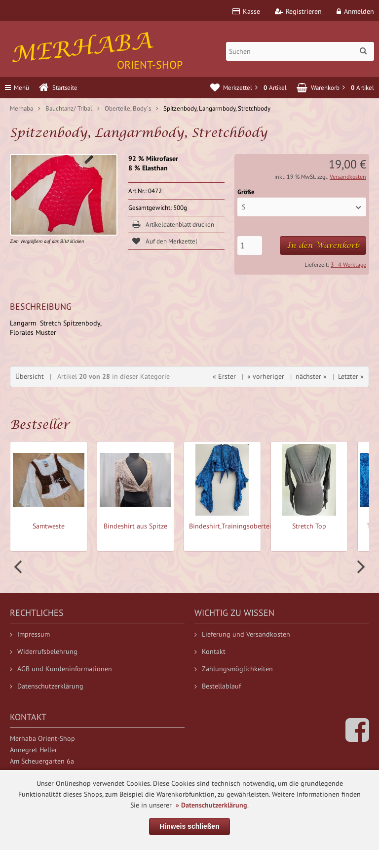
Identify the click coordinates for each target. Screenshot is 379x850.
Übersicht (29, 376)
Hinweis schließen (189, 826)
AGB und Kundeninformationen (61, 668)
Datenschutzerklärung (46, 686)
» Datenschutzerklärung (211, 805)
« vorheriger (265, 376)
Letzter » (351, 376)
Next (359, 567)
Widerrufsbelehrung (43, 651)
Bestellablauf (217, 686)
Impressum (30, 634)
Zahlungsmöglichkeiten (233, 668)
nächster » (311, 376)
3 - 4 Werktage (348, 264)
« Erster (224, 376)
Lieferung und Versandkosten (242, 634)
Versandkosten (348, 176)
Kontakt (210, 651)
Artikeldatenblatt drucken (180, 224)
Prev (19, 567)
